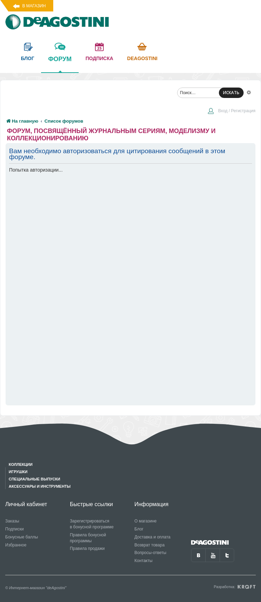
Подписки (14, 529)
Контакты (143, 560)
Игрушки (18, 472)
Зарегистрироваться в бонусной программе (92, 524)
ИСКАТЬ (231, 93)
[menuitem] (231, 111)
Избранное (15, 545)
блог (27, 58)
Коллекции (20, 464)
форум (59, 64)
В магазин (34, 5)
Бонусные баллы (21, 537)
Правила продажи (87, 548)
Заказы (12, 521)
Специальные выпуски (34, 479)
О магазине (145, 521)
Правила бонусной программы (88, 538)
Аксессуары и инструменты (40, 486)
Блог (138, 529)
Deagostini (142, 58)
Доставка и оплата (152, 537)
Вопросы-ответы (150, 552)
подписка (99, 58)
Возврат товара (149, 545)
